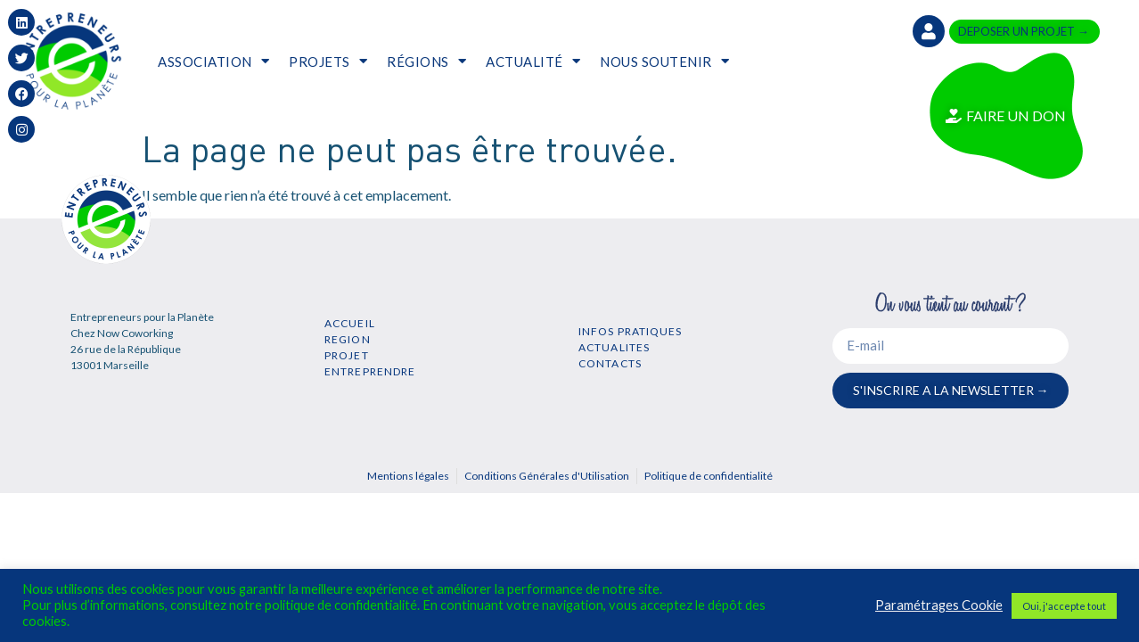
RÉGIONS (426, 61)
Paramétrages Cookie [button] (939, 605)
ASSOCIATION (213, 61)
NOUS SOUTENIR (664, 61)
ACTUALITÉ (533, 61)
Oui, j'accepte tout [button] (1064, 606)
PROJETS (328, 61)
